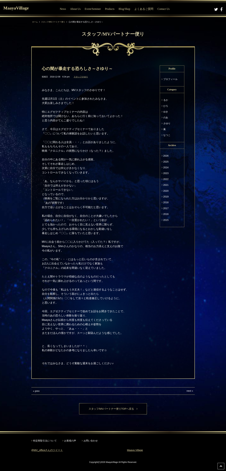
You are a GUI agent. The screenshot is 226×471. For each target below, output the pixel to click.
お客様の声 (70, 441)
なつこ (166, 135)
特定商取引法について (45, 441)
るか (165, 100)
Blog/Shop (126, 8)
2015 (166, 220)
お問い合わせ (91, 441)
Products (111, 8)
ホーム (35, 22)
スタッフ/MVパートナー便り (55, 22)
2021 (166, 185)
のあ (165, 117)
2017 (166, 208)
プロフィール (170, 79)
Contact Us (165, 8)
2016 (166, 214)
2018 (166, 202)
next (189, 390)
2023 (166, 173)
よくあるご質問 (145, 8)
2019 (166, 196)
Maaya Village (135, 450)
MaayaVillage (18, 8)
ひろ (165, 106)
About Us (77, 8)
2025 (166, 161)
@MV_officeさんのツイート (48, 450)
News (65, 8)
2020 (166, 190)
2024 (166, 167)
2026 (166, 155)
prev (37, 391)
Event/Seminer (95, 8)
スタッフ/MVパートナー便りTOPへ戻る (113, 408)
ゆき (165, 111)
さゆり (166, 123)
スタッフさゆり (81, 77)
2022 (166, 179)
